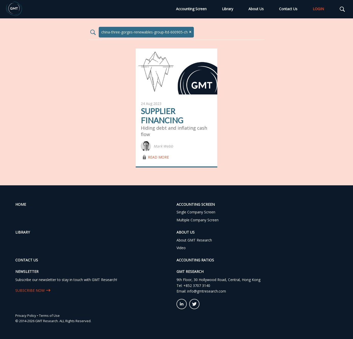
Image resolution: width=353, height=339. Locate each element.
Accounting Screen (191, 8)
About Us (256, 8)
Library (227, 8)
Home (20, 204)
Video (181, 247)
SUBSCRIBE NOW (30, 290)
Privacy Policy (25, 315)
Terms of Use (49, 315)
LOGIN (318, 8)
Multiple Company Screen (197, 219)
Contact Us (288, 8)
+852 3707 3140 (196, 285)
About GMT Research (194, 240)
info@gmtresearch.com (206, 291)
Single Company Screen (195, 212)
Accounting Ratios (195, 260)
